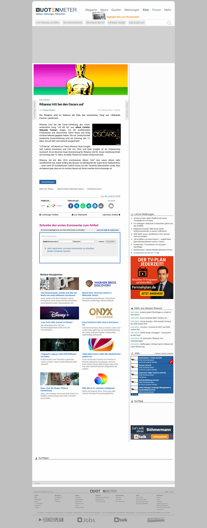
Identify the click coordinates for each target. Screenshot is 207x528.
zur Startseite (79, 214)
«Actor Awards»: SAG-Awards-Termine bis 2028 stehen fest (151, 322)
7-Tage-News (38, 503)
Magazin (91, 10)
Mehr (167, 10)
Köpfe (77, 505)
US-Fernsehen (79, 507)
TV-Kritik (118, 499)
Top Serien (166, 513)
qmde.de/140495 (114, 196)
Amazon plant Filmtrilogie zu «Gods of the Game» (151, 313)
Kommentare (47, 181)
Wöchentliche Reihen (102, 497)
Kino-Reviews (120, 501)
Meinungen (131, 10)
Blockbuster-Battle (142, 503)
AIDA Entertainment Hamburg (148, 374)
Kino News (40, 513)
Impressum (160, 509)
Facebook (37, 505)
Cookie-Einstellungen (163, 507)
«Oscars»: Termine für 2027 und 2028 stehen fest (150, 328)
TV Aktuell (48, 513)
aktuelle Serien (130, 513)
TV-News (78, 497)
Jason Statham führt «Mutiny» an (149, 318)
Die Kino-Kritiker (141, 499)
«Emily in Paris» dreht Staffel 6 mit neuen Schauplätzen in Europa (150, 219)
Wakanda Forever (94, 189)
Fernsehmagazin (57, 513)
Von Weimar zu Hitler (47, 22)
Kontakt (159, 501)
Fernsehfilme (121, 513)
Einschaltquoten (95, 513)
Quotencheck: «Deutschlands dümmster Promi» (153, 249)
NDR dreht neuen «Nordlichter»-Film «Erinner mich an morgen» (152, 235)
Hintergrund (58, 497)
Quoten (116, 10)
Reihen (57, 499)
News (104, 10)
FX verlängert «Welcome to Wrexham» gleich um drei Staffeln (153, 224)
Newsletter (37, 499)
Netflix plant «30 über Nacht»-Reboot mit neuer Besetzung (152, 345)
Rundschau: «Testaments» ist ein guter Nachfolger (150, 245)
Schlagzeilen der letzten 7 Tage (146, 252)
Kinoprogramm (141, 513)
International (79, 503)
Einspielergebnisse (142, 501)
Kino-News (139, 497)
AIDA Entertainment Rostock (151, 389)
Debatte (118, 497)
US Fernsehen (77, 513)
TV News (86, 513)
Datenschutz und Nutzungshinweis (162, 504)
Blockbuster (112, 513)
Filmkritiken (68, 513)
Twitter (36, 507)
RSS (35, 497)
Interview (58, 501)
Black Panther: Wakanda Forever (70, 189)
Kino (146, 10)
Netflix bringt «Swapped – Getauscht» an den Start (151, 333)
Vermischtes (79, 499)
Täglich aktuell (100, 501)
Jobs (158, 499)
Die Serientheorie (72, 22)
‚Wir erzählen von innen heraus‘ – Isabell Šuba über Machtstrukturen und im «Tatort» (152, 240)
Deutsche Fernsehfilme (154, 513)
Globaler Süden (116, 22)
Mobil (36, 501)
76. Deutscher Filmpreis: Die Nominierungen (147, 339)
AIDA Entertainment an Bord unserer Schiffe (152, 359)
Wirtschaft (78, 501)
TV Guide (104, 513)
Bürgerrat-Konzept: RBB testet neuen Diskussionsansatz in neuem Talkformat (150, 229)
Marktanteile (100, 499)
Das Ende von (136, 22)
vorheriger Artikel (48, 214)
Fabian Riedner (49, 110)
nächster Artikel (111, 214)
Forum (156, 10)
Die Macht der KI (95, 22)
